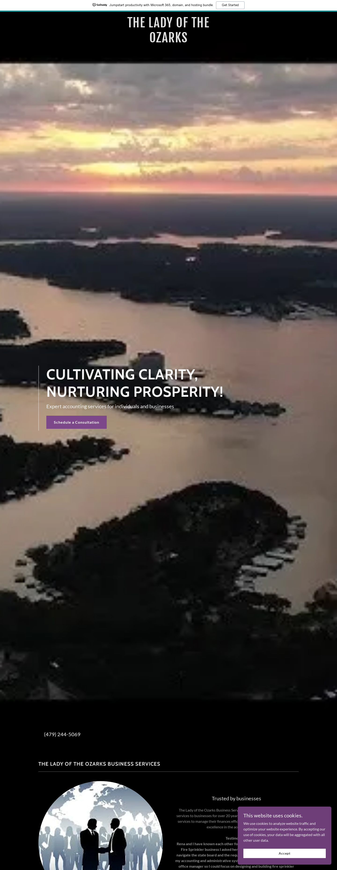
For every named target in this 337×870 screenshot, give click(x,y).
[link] (168, 41)
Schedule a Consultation (76, 422)
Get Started (230, 5)
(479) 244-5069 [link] (62, 734)
